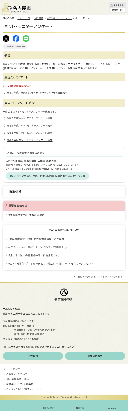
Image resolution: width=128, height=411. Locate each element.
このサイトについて (17, 374)
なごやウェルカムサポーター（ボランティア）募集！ (37, 247)
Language (112, 408)
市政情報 (38, 18)
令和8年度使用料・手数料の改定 (26, 215)
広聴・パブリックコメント (59, 18)
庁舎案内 (33, 356)
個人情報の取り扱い (17, 379)
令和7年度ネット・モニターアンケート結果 (29, 118)
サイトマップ (13, 369)
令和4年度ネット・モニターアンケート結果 (29, 140)
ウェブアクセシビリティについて (24, 389)
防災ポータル (118, 10)
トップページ (24, 18)
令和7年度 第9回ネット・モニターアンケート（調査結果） (38, 92)
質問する (80, 408)
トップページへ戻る (113, 277)
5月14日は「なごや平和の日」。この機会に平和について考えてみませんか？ (50, 263)
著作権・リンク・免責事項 (20, 384)
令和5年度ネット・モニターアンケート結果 (29, 133)
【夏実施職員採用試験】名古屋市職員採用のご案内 (36, 239)
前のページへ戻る (87, 277)
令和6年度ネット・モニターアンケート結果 (29, 125)
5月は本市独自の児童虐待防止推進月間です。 (34, 255)
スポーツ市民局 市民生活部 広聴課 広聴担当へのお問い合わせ (49, 176)
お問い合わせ (95, 356)
